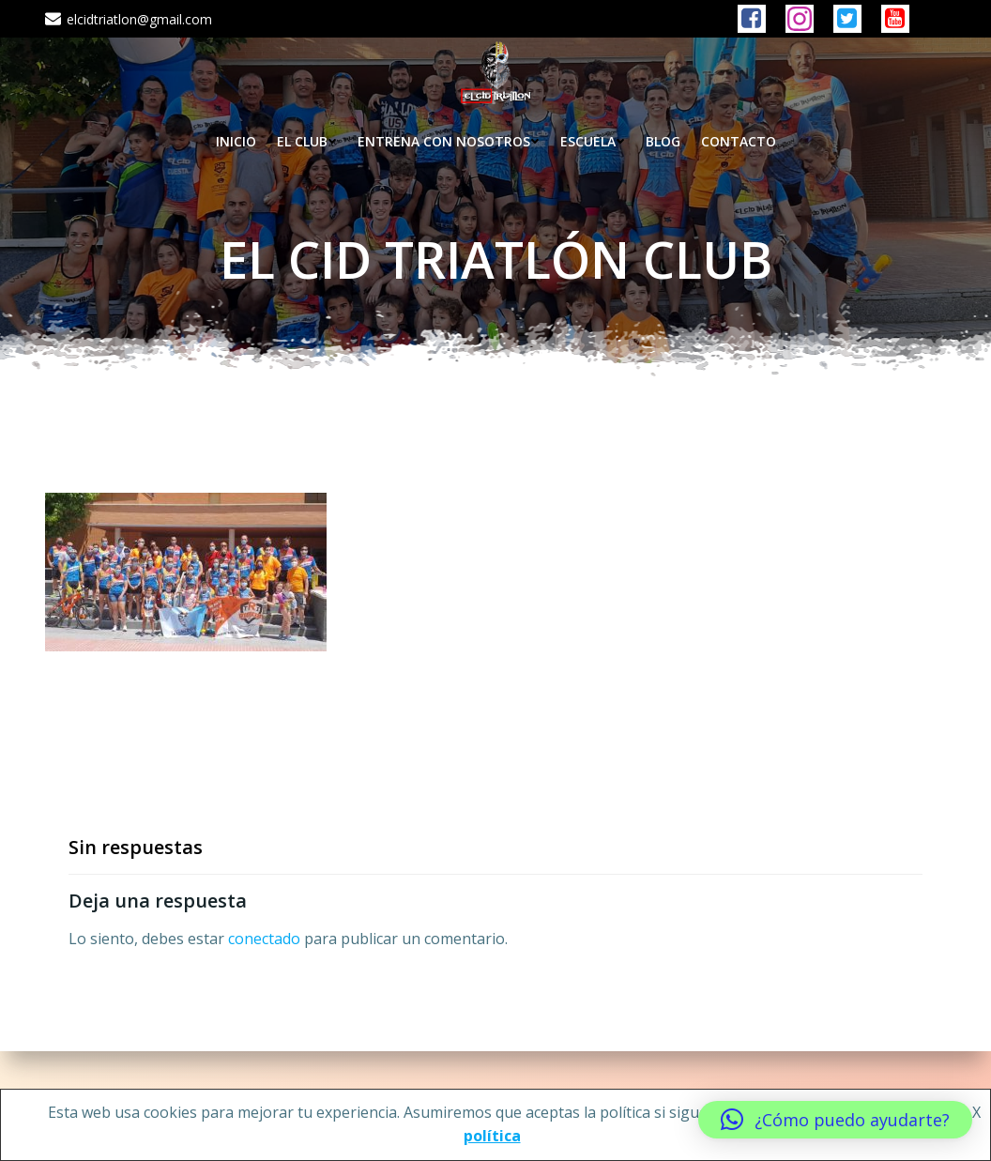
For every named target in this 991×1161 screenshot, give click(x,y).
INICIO (236, 141)
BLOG (663, 141)
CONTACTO (738, 141)
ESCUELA (592, 141)
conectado (264, 938)
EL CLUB (307, 141)
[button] (835, 1119)
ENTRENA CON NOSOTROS (449, 141)
